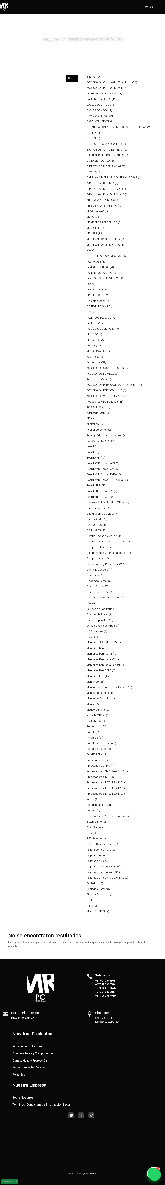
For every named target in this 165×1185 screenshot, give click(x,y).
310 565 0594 (108, 984)
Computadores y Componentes (33, 1053)
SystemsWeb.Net (90, 1173)
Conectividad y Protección (29, 1060)
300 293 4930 (108, 995)
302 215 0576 (108, 988)
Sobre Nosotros (23, 1097)
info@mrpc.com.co (22, 1018)
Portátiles (18, 1074)
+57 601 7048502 (105, 980)
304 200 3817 (108, 991)
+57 (97, 984)
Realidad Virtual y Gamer (28, 1046)
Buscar (72, 78)
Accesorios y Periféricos (28, 1067)
